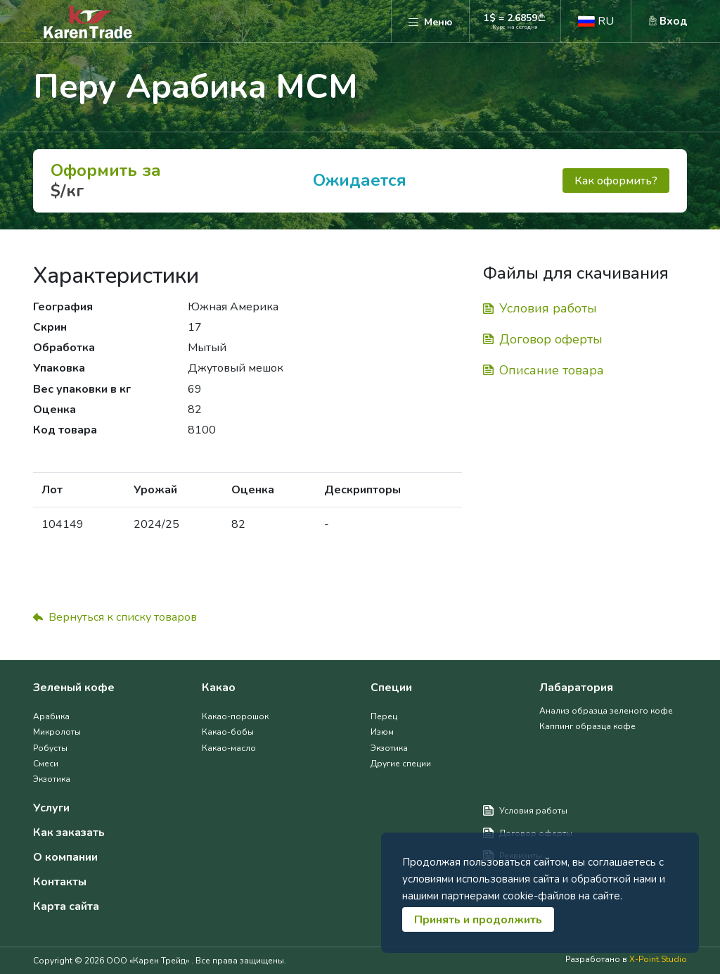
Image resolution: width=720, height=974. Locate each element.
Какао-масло (229, 748)
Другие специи (401, 764)
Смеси (45, 764)
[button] (596, 21)
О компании (65, 857)
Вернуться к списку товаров (115, 617)
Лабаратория (576, 688)
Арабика (51, 716)
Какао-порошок (235, 716)
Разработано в (626, 959)
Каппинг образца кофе (587, 726)
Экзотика (51, 779)
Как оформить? (615, 181)
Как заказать (69, 833)
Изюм (382, 732)
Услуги (51, 808)
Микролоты (57, 732)
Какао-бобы (228, 732)
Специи (391, 688)
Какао (219, 688)
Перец (384, 716)
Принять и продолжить (478, 920)
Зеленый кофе (74, 688)
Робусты (50, 748)
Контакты (59, 882)
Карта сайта (66, 906)
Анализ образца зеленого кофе (606, 711)
